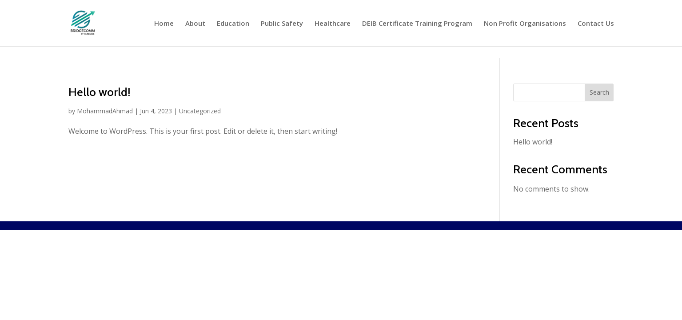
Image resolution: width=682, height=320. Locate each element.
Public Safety (282, 24)
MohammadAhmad (105, 111)
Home (164, 24)
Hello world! (99, 92)
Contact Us (596, 24)
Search (599, 92)
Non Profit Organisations (525, 24)
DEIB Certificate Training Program (417, 24)
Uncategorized (200, 111)
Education (233, 24)
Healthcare (333, 24)
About (195, 24)
